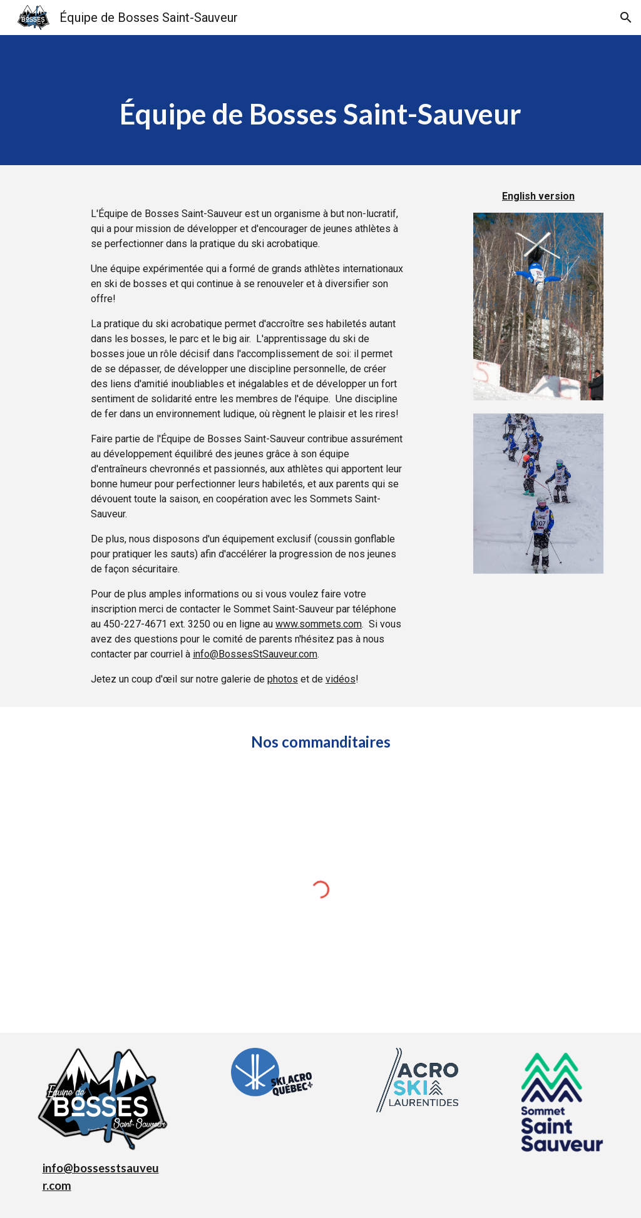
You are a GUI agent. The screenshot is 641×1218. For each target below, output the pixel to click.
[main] (321, 100)
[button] (626, 18)
